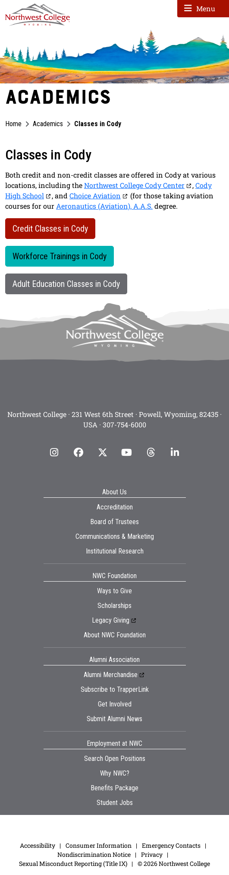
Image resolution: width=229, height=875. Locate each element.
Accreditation (115, 507)
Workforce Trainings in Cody (60, 256)
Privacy (152, 854)
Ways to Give (114, 591)
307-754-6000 (124, 424)
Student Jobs (115, 803)
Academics (48, 124)
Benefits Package (114, 788)
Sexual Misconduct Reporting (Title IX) (73, 863)
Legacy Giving (110, 620)
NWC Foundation (114, 576)
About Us (114, 492)
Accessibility (37, 845)
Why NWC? (114, 773)
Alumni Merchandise (111, 675)
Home (13, 124)
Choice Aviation (95, 195)
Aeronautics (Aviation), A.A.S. (104, 205)
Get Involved (115, 704)
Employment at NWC (114, 743)
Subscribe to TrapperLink (115, 689)
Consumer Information (99, 845)
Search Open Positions (114, 758)
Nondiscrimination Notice (94, 854)
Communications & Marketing (114, 536)
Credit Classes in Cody (50, 228)
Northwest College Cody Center (134, 185)
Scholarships (114, 605)
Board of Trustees (114, 522)
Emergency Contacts (171, 845)
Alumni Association (114, 659)
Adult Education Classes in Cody (66, 284)
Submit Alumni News (114, 719)
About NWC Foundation (115, 635)
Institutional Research (115, 551)
